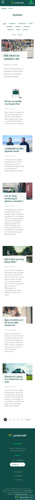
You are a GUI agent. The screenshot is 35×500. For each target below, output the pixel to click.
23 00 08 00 (20, 460)
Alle (4, 23)
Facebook (17, 472)
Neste (27, 419)
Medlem (17, 26)
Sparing (25, 29)
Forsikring (9, 26)
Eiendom (10, 29)
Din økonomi (21, 23)
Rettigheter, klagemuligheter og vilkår (22, 492)
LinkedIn (18, 480)
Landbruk (11, 23)
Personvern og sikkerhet (13, 494)
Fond (30, 23)
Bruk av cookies (24, 494)
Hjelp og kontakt (25, 497)
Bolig (17, 29)
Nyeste (20, 34)
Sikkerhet (26, 26)
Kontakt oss (15, 464)
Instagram (17, 476)
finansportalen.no (28, 490)
